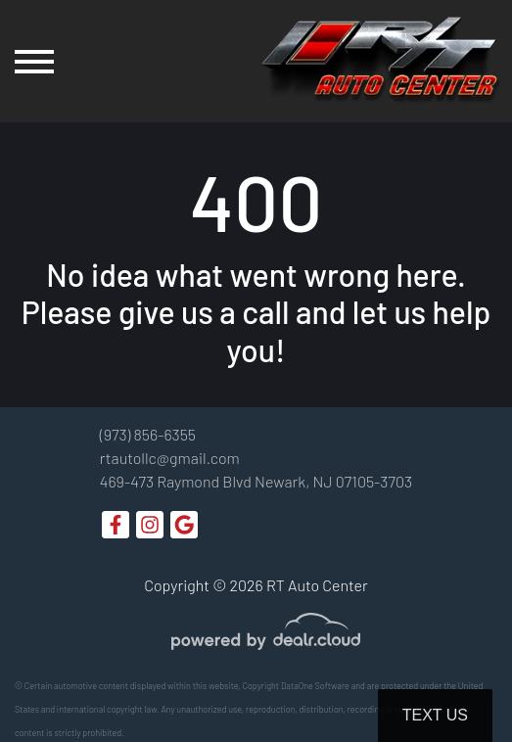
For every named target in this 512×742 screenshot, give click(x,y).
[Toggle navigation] (34, 61)
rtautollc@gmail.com (170, 457)
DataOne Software (315, 685)
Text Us (435, 715)
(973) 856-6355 (148, 434)
